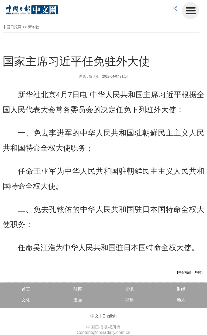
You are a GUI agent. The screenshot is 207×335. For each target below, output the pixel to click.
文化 (26, 300)
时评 (77, 289)
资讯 (129, 289)
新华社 (33, 27)
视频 (129, 300)
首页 (26, 289)
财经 (181, 289)
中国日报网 (12, 27)
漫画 (77, 300)
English (109, 316)
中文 (94, 316)
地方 (181, 300)
